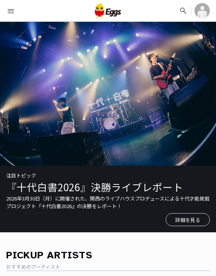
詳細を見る (187, 219)
